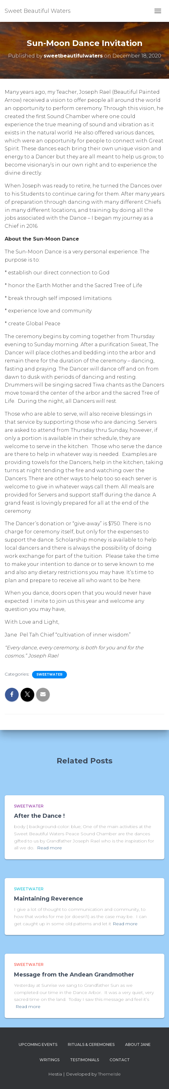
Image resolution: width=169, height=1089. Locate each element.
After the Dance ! (39, 815)
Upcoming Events (38, 1044)
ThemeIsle (109, 1074)
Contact (120, 1059)
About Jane (138, 1044)
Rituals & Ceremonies (91, 1044)
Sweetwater (49, 674)
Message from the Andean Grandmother (74, 974)
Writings (49, 1059)
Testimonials (84, 1059)
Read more (49, 848)
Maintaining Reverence (48, 898)
